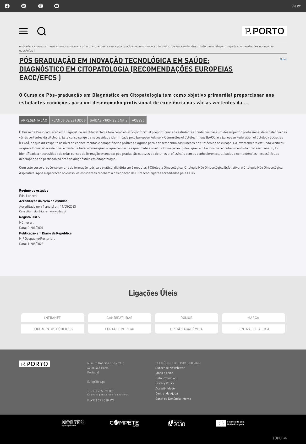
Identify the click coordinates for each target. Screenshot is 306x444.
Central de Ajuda (253, 329)
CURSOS (74, 46)
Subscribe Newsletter (170, 368)
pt (299, 6)
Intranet (52, 317)
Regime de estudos (33, 190)
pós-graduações (94, 46)
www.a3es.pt (58, 211)
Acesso (138, 120)
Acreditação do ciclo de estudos (43, 201)
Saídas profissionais (108, 120)
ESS (111, 46)
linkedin (23, 6)
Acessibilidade (165, 388)
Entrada (25, 46)
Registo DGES (29, 217)
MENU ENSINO (56, 46)
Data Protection (165, 378)
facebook (7, 6)
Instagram (40, 6)
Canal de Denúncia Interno (173, 398)
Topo (279, 438)
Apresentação (34, 120)
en (293, 6)
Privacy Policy (164, 383)
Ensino (39, 46)
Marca (253, 317)
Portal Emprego (119, 329)
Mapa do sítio (164, 373)
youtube (56, 6)
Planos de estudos (68, 120)
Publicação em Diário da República (45, 233)
